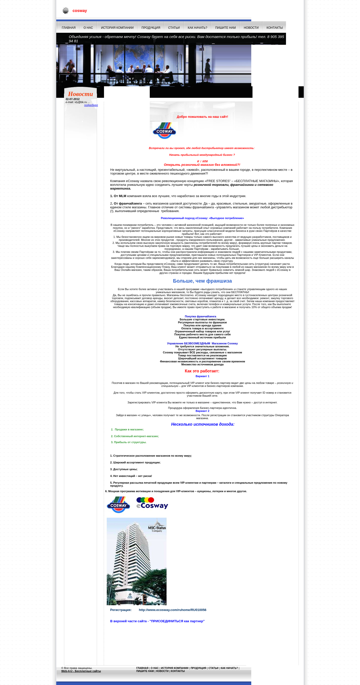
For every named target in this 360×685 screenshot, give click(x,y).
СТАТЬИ (174, 28)
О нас (88, 28)
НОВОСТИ (251, 28)
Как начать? (197, 28)
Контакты (274, 28)
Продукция (151, 28)
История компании (117, 28)
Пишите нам (225, 28)
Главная (69, 28)
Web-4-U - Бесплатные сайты (81, 670)
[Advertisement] (203, 651)
